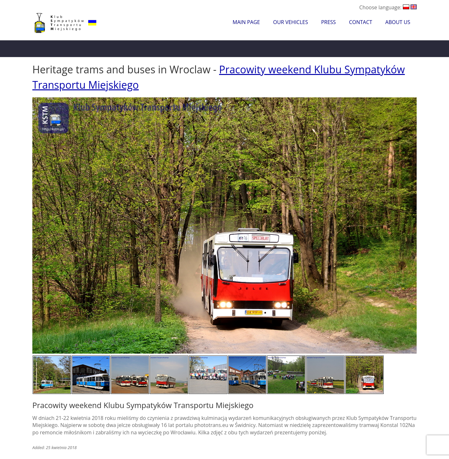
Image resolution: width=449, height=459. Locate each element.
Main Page (246, 22)
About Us (397, 22)
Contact (360, 22)
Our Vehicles (290, 22)
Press (328, 22)
